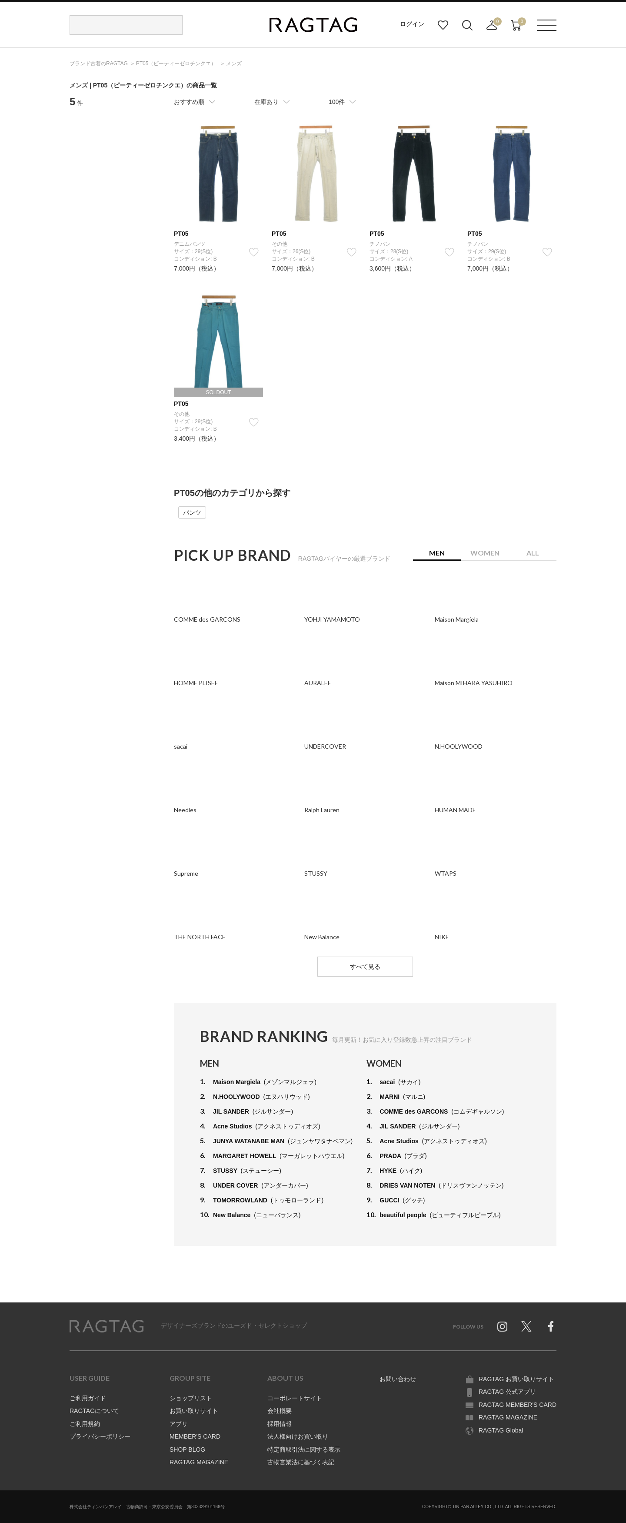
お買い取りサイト (194, 1410)
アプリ (179, 1423)
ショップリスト (191, 1398)
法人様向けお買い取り (297, 1436)
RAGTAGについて (94, 1410)
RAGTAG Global (501, 1430)
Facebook (550, 1326)
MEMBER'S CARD (195, 1436)
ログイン (412, 23)
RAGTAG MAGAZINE (199, 1462)
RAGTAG (106, 1326)
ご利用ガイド (88, 1398)
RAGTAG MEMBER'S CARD (517, 1404)
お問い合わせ (398, 1379)
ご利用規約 (85, 1423)
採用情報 (279, 1423)
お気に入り (443, 25)
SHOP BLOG (187, 1449)
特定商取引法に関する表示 (303, 1449)
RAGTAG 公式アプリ (507, 1391)
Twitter (526, 1326)
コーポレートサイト (294, 1398)
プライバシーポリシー (100, 1436)
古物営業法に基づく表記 (300, 1462)
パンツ (192, 512)
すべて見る (365, 966)
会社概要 (279, 1410)
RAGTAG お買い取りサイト (516, 1379)
